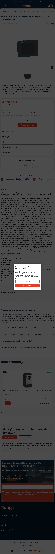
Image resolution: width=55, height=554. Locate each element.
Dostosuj (27, 281)
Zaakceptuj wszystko (27, 285)
